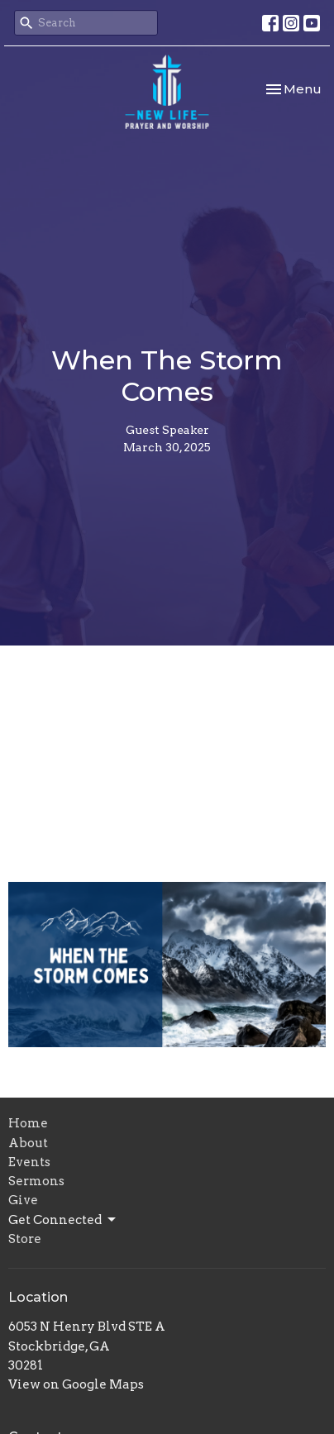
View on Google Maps (76, 1384)
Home (28, 1123)
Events (29, 1162)
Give (23, 1200)
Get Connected (63, 1220)
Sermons (36, 1181)
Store (24, 1239)
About (28, 1143)
